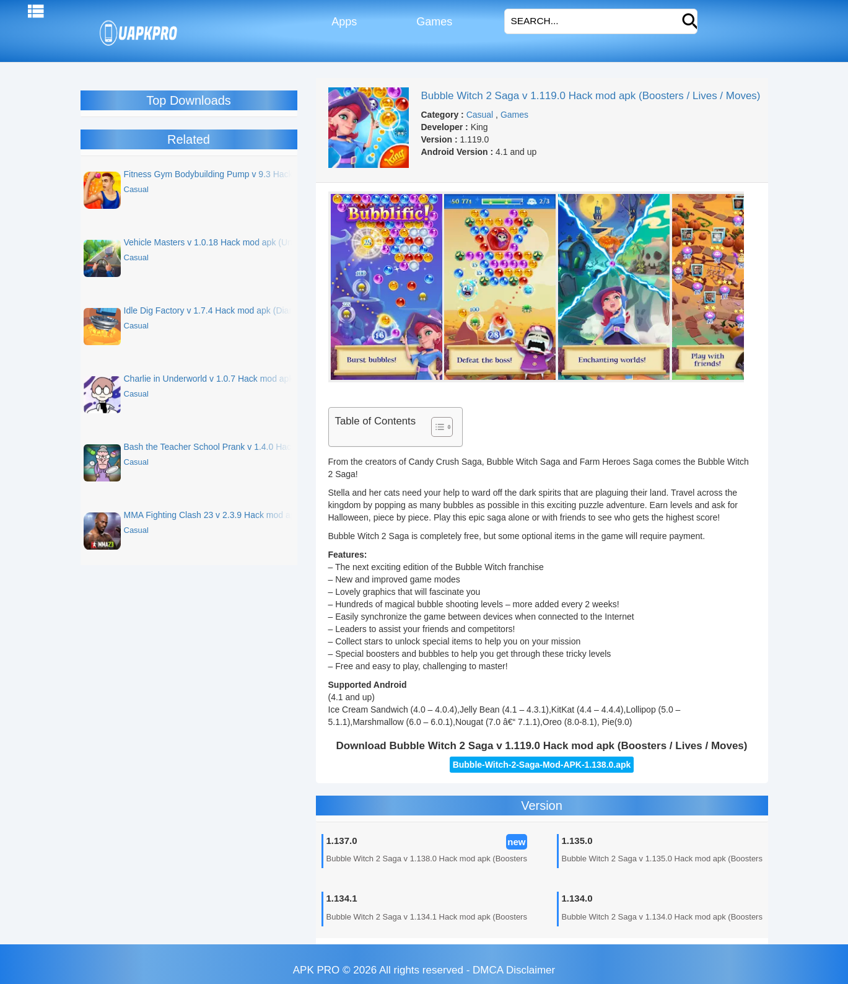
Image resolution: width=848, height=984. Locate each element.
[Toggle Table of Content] (436, 427)
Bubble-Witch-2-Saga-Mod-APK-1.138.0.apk (542, 765)
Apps (343, 21)
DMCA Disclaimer (514, 970)
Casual (480, 115)
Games (432, 21)
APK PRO (316, 970)
